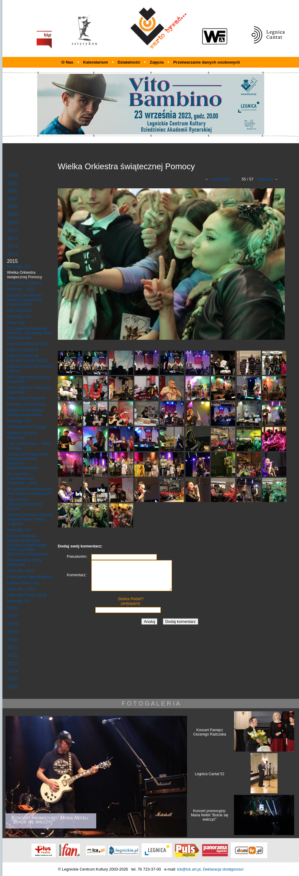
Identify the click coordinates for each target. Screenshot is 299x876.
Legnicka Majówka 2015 (27, 343)
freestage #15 (19, 601)
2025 (12, 679)
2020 (12, 639)
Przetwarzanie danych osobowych (206, 62)
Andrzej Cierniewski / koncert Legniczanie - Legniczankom (25, 299)
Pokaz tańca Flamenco (26, 398)
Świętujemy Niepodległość (29, 576)
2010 (12, 222)
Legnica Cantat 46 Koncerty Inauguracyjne (27, 357)
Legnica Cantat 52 (209, 774)
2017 (12, 616)
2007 (12, 199)
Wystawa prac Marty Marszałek (24, 562)
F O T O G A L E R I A (150, 703)
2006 (12, 191)
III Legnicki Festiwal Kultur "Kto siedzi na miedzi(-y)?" (29, 491)
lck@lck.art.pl (189, 869)
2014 (12, 254)
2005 (12, 183)
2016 (12, 608)
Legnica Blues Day (23, 582)
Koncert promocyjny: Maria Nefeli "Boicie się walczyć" (209, 815)
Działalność (129, 62)
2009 (12, 214)
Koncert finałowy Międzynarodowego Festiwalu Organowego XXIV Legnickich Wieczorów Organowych (28, 545)
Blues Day (16, 322)
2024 (12, 671)
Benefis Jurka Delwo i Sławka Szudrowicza (25, 412)
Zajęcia (157, 62)
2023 (12, 663)
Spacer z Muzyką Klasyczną (22, 435)
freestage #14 (19, 529)
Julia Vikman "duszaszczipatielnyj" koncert (25, 504)
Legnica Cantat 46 (22, 349)
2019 (12, 631)
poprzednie (220, 179)
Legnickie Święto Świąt (27, 595)
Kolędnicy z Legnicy (24, 283)
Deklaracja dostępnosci (223, 869)
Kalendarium (96, 62)
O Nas (67, 62)
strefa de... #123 (21, 589)
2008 (12, 206)
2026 (12, 686)
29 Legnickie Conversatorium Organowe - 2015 (22, 478)
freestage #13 (19, 420)
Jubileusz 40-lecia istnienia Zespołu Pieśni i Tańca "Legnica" (30, 519)
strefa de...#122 (20, 570)
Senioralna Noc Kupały (26, 427)
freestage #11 (19, 266)
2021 (12, 647)
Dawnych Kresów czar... (27, 404)
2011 (12, 230)
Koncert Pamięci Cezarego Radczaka (209, 732)
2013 (12, 246)
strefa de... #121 (21, 289)
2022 (12, 655)
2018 (12, 623)
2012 (12, 238)
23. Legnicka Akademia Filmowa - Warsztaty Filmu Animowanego (29, 333)
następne (265, 179)
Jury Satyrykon (20, 310)
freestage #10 (19, 316)
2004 (12, 175)
